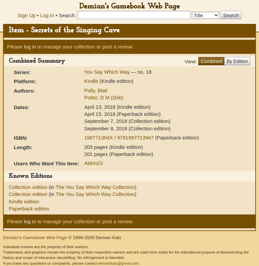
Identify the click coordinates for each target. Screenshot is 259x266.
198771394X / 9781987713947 (119, 137)
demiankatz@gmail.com (118, 263)
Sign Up (26, 15)
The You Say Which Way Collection (95, 187)
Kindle (91, 81)
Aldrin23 (93, 163)
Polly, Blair (96, 90)
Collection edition (29, 187)
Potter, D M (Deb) (104, 97)
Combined (211, 61)
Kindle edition (24, 201)
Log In (47, 15)
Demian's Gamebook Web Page (129, 6)
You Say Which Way (107, 72)
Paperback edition (29, 208)
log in (30, 46)
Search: (67, 15)
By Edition (237, 61)
